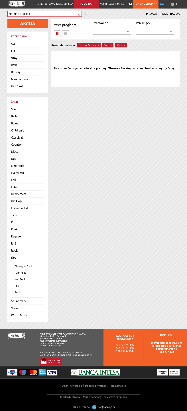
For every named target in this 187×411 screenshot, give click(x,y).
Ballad (15, 116)
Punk (14, 229)
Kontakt (126, 3)
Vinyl (14, 58)
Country (16, 144)
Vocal (15, 308)
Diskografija (64, 3)
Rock (14, 250)
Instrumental (19, 208)
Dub (13, 158)
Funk (14, 187)
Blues (14, 123)
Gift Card (17, 86)
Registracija (170, 13)
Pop (13, 222)
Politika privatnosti (96, 385)
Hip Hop (16, 201)
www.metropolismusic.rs (52, 338)
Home (39, 3)
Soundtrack (18, 301)
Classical (17, 137)
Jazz (14, 215)
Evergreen (17, 172)
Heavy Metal (19, 194)
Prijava (151, 13)
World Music (19, 315)
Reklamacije (118, 385)
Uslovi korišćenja (72, 385)
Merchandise (19, 79)
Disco (15, 151)
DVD (14, 65)
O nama (50, 3)
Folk (14, 179)
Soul (14, 257)
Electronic (17, 165)
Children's (17, 130)
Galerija (114, 3)
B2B (161, 3)
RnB (13, 243)
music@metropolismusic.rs (53, 341)
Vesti (103, 3)
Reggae (16, 236)
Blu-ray (16, 72)
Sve (13, 43)
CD (13, 51)
